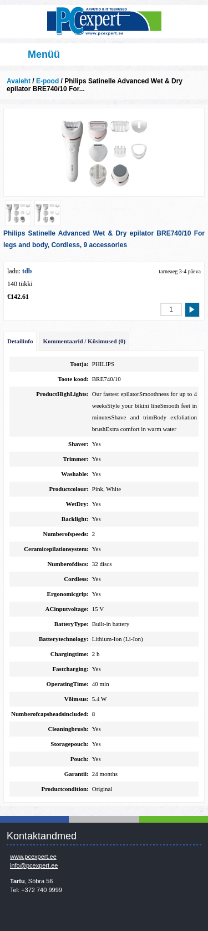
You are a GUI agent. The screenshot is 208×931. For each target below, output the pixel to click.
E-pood (47, 81)
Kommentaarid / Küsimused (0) (84, 341)
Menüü (44, 54)
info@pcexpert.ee (34, 865)
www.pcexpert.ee (33, 856)
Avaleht (19, 81)
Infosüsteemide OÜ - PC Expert (104, 21)
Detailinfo (20, 341)
